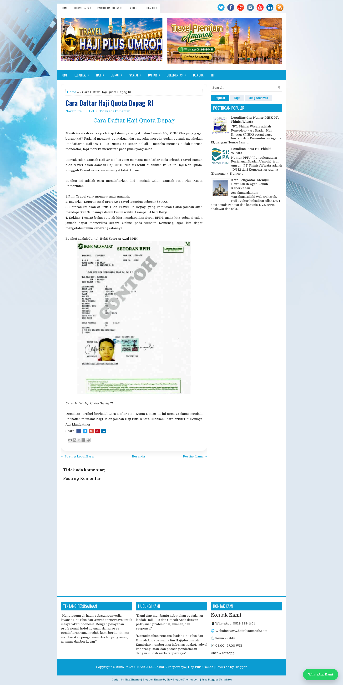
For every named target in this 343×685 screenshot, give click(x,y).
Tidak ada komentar (115, 111)
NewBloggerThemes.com (183, 679)
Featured (133, 8)
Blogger (241, 667)
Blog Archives (258, 98)
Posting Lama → (195, 456)
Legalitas (84, 73)
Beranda (138, 456)
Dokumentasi (178, 73)
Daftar (155, 73)
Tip (213, 75)
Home (64, 8)
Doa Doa (198, 75)
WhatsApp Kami (320, 674)
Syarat (137, 73)
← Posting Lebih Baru (77, 456)
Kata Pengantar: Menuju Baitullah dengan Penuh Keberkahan (250, 184)
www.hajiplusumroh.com (248, 631)
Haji (101, 73)
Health (153, 7)
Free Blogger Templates (217, 679)
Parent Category (110, 7)
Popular (220, 98)
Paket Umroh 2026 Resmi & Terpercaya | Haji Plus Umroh (169, 667)
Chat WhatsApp (223, 653)
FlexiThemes (133, 679)
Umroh (118, 73)
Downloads (84, 7)
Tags (237, 98)
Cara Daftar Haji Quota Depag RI (109, 103)
